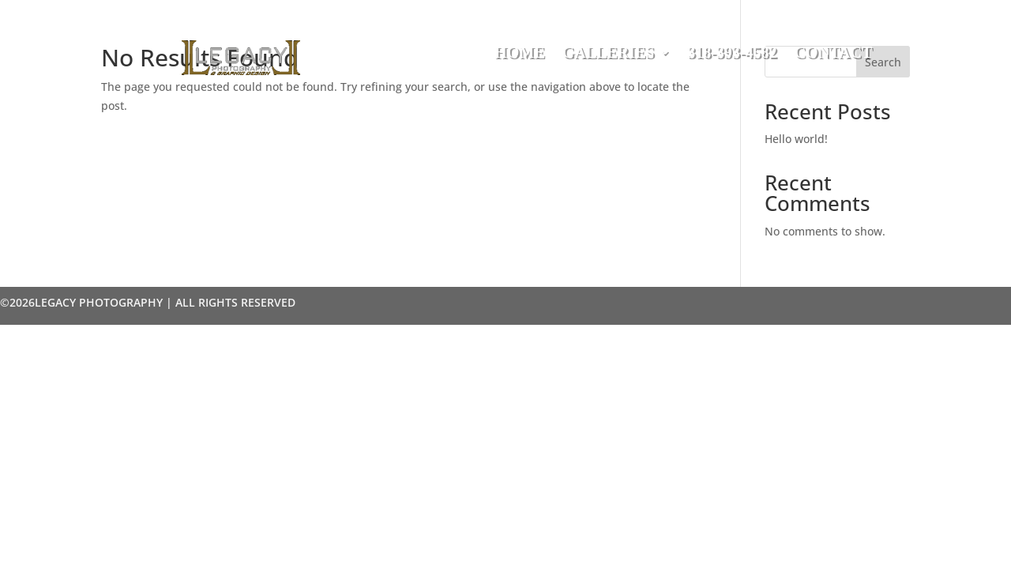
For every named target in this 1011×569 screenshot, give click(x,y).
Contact (833, 54)
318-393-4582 (731, 54)
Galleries (608, 54)
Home (519, 54)
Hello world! (796, 138)
